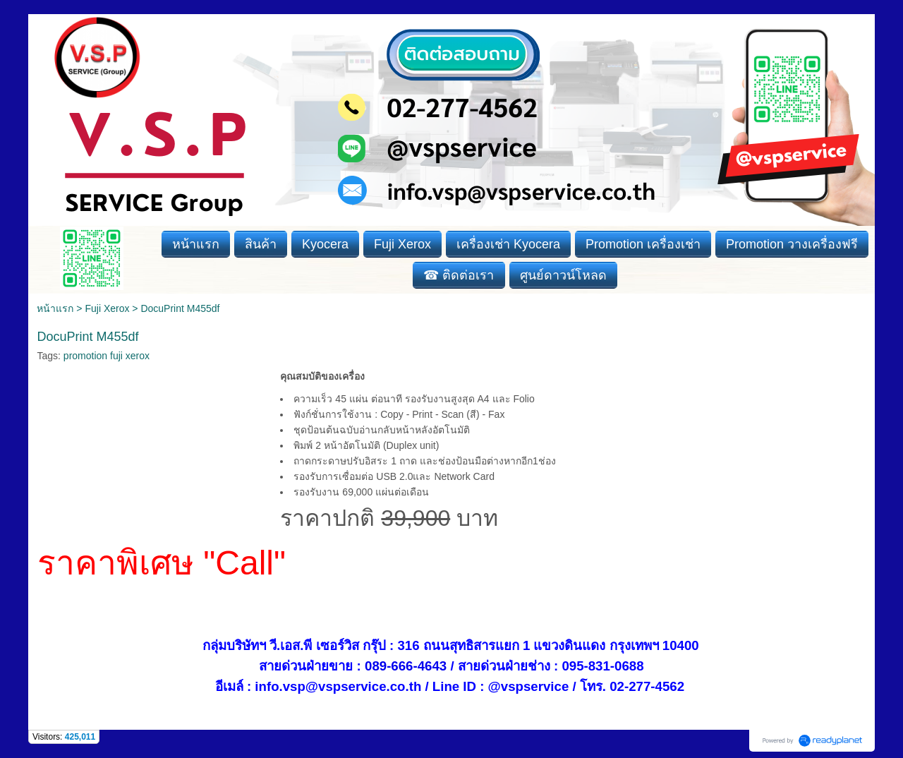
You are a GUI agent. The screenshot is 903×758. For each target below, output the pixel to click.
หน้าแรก (55, 308)
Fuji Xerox (107, 308)
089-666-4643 (406, 665)
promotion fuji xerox (106, 355)
